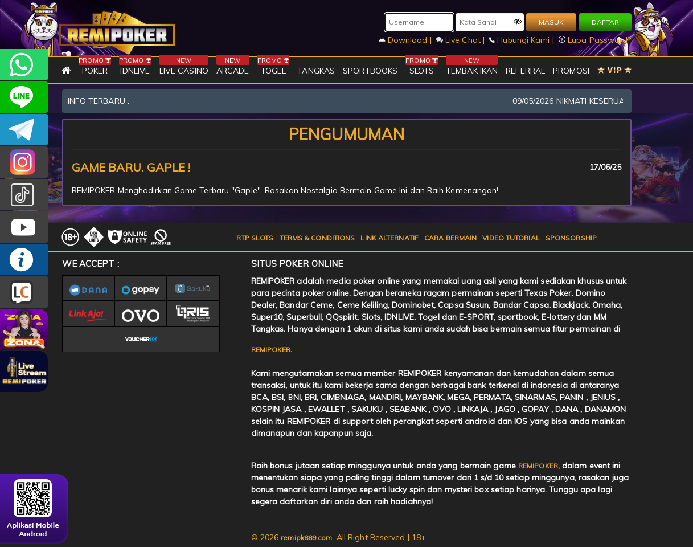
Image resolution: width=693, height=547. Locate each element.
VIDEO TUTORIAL (510, 238)
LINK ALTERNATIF (389, 238)
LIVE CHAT (24, 292)
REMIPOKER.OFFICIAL (24, 227)
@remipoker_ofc (24, 194)
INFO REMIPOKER (24, 259)
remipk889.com (306, 537)
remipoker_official (24, 97)
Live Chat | (461, 40)
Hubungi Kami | (522, 40)
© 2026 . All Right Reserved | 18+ (339, 537)
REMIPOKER (271, 349)
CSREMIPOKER (24, 162)
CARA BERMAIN (450, 238)
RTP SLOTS (255, 238)
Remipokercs (24, 129)
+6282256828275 (24, 64)
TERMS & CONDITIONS (317, 238)
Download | (406, 40)
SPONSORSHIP (571, 238)
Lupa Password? (595, 40)
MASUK (551, 22)
